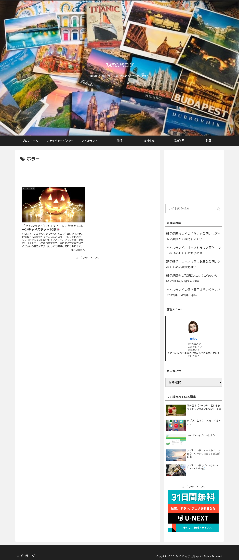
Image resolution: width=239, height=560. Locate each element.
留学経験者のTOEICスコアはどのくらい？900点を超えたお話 (191, 278)
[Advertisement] (87, 172)
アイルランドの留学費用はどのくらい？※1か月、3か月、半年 (193, 292)
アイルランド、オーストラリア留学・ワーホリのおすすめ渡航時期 (193, 250)
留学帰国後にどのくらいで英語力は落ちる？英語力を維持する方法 (193, 236)
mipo (193, 338)
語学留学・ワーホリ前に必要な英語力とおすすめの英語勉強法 (193, 264)
